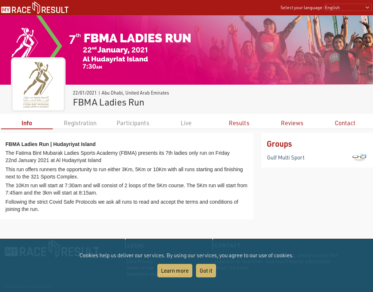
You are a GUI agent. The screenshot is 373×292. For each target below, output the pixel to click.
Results (239, 123)
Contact (345, 123)
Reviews (292, 123)
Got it (206, 270)
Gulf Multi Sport (286, 157)
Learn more (175, 270)
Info (26, 123)
